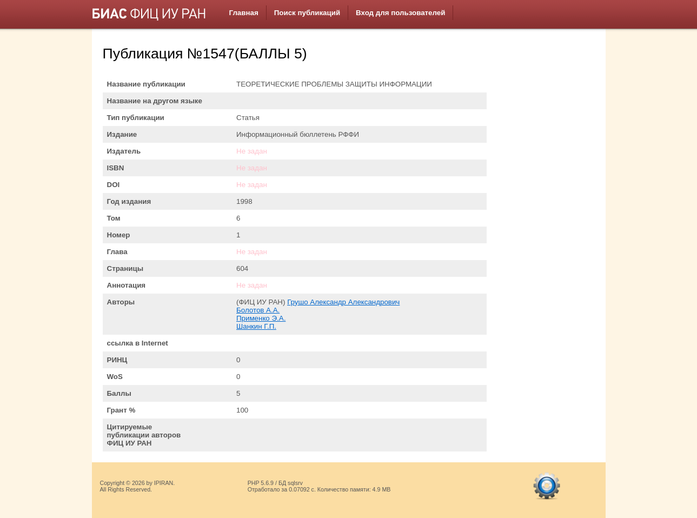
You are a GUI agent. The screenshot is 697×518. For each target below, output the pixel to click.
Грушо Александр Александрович (343, 302)
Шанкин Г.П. (256, 326)
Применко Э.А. (261, 318)
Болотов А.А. (258, 310)
